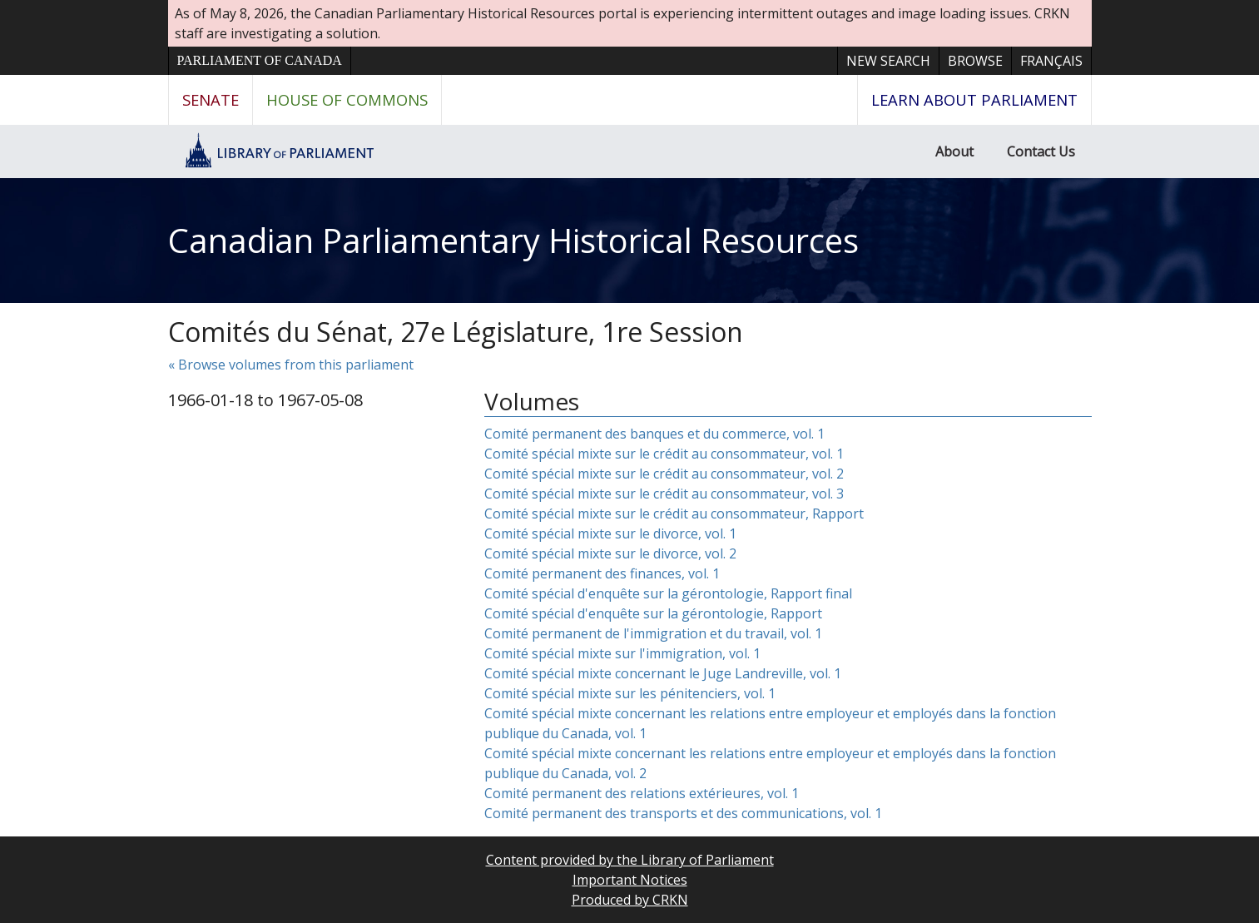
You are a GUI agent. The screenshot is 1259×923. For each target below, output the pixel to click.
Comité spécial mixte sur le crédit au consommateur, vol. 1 (664, 453)
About (954, 151)
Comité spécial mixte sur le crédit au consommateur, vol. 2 (664, 473)
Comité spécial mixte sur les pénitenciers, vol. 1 (630, 693)
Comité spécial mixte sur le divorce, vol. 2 (610, 553)
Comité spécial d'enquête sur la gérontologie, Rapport (653, 613)
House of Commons (347, 99)
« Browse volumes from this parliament (291, 364)
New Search (888, 61)
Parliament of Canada (259, 60)
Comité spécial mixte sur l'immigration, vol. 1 (622, 653)
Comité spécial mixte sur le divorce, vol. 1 (610, 533)
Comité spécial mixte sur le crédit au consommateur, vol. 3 (664, 493)
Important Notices (629, 880)
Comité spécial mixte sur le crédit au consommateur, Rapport (674, 513)
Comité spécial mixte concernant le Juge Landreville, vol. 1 (662, 673)
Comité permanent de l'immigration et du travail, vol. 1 (653, 633)
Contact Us (1041, 151)
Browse (975, 61)
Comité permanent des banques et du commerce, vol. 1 (654, 433)
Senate (210, 99)
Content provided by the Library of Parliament (630, 860)
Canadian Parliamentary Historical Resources (513, 240)
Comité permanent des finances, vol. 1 (602, 573)
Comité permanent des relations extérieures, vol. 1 (641, 793)
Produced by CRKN (630, 900)
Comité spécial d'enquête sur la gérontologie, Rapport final (668, 593)
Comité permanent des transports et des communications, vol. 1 (683, 813)
